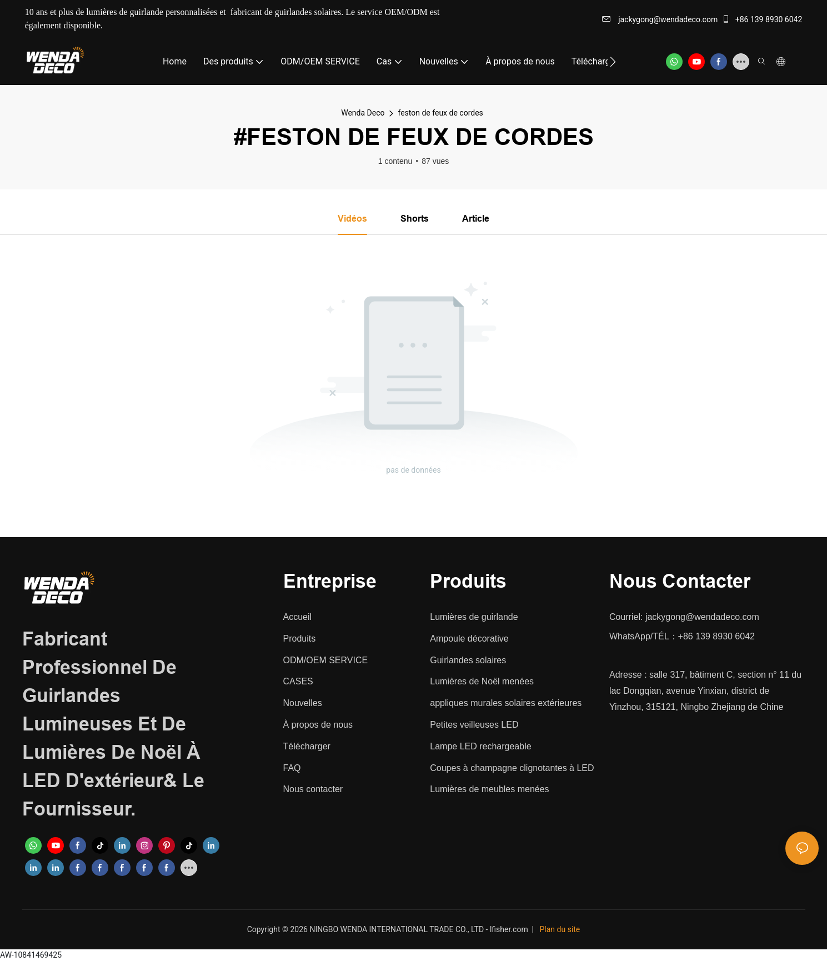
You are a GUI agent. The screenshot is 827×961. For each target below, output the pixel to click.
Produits (299, 638)
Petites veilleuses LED (474, 725)
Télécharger (306, 746)
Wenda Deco (362, 112)
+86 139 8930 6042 (761, 19)
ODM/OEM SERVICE (325, 660)
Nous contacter (313, 789)
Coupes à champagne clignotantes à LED (512, 768)
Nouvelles (302, 703)
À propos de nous (318, 725)
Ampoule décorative (469, 638)
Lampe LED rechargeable (480, 746)
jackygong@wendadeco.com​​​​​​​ (660, 19)
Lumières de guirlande (474, 617)
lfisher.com (510, 929)
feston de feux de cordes (440, 112)
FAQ (292, 768)
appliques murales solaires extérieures (506, 703)
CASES (298, 682)
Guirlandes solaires (468, 660)
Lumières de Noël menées (482, 682)
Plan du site (560, 929)
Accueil (297, 617)
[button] (613, 62)
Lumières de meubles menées (489, 789)
